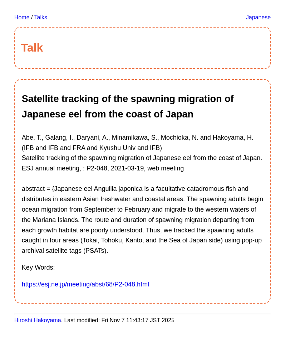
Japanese (258, 17)
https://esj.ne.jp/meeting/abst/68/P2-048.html (85, 284)
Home (22, 17)
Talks (40, 17)
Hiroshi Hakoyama (37, 320)
